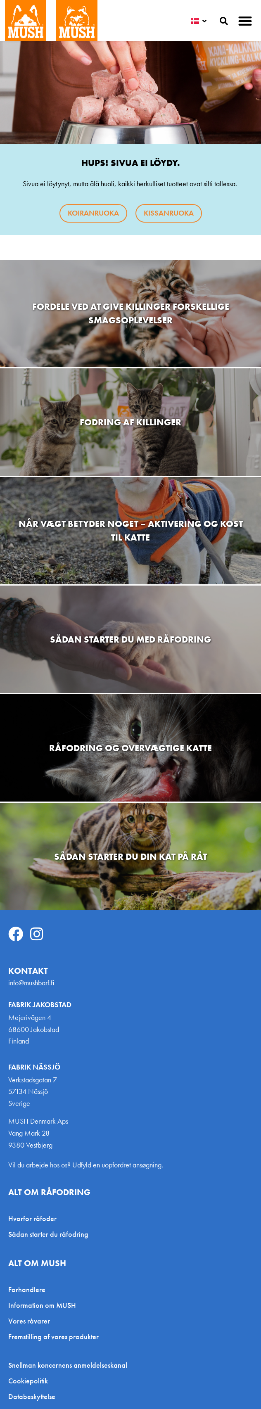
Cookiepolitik (28, 1381)
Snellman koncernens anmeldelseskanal (67, 1365)
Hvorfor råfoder (32, 1218)
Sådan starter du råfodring (48, 1234)
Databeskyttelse (31, 1396)
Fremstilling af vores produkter (53, 1336)
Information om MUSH (42, 1305)
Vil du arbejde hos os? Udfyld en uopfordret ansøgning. (85, 1164)
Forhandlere (26, 1289)
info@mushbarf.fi (31, 982)
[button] (245, 21)
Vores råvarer (29, 1321)
